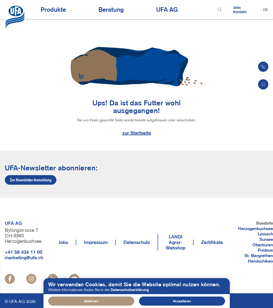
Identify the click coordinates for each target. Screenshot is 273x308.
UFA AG (167, 9)
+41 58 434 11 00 (23, 252)
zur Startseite (136, 133)
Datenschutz (136, 242)
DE (265, 9)
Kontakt (239, 11)
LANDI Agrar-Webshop (175, 242)
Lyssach (265, 234)
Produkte (53, 9)
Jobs (237, 7)
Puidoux (265, 250)
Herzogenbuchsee (255, 228)
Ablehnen (91, 302)
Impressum (96, 242)
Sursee (266, 239)
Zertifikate (212, 242)
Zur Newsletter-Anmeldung (30, 180)
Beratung (111, 9)
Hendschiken (260, 261)
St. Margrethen (258, 255)
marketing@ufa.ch (24, 257)
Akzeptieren (182, 302)
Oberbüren (262, 245)
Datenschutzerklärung (130, 290)
